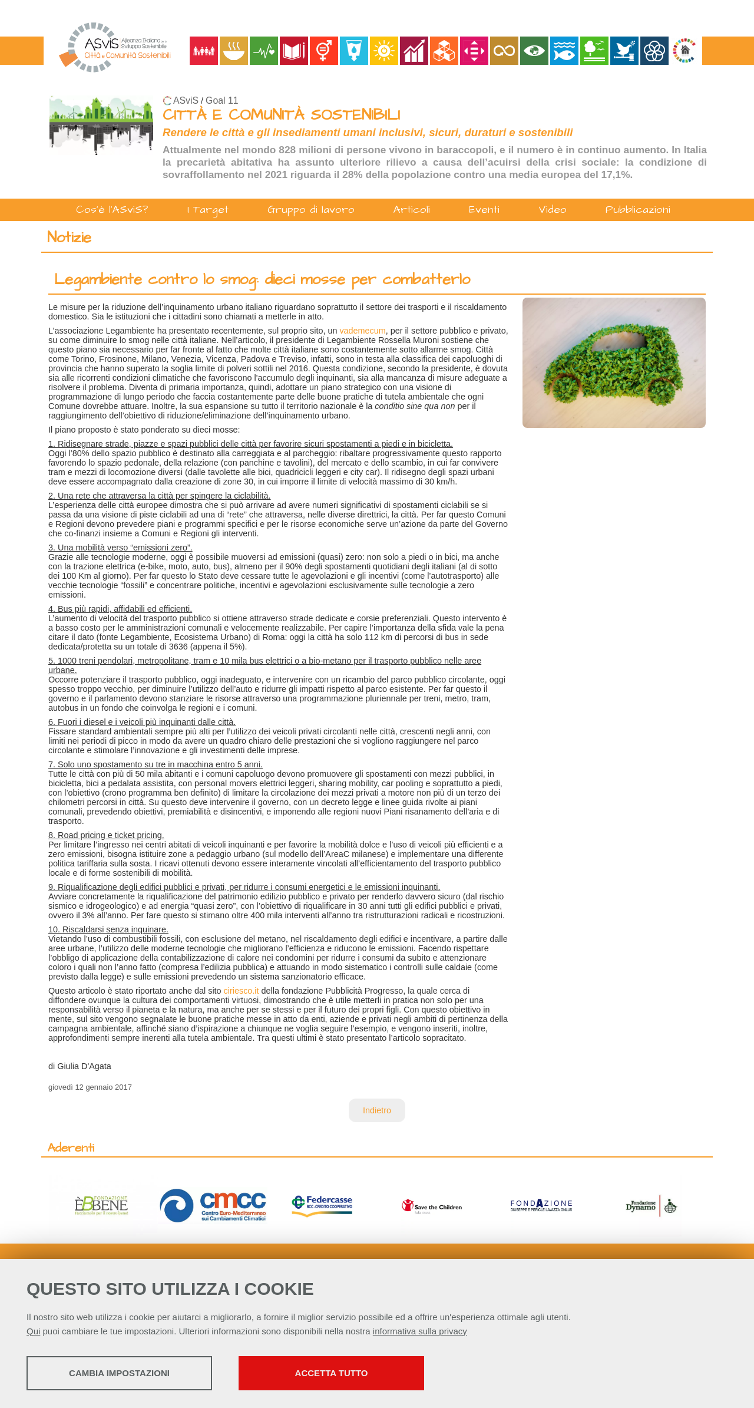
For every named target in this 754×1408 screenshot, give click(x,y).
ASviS (186, 100)
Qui (33, 1331)
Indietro (377, 1110)
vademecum (362, 330)
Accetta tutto (331, 1373)
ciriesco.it (241, 990)
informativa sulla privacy (420, 1331)
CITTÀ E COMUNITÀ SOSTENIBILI (281, 115)
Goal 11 (222, 100)
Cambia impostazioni (119, 1373)
